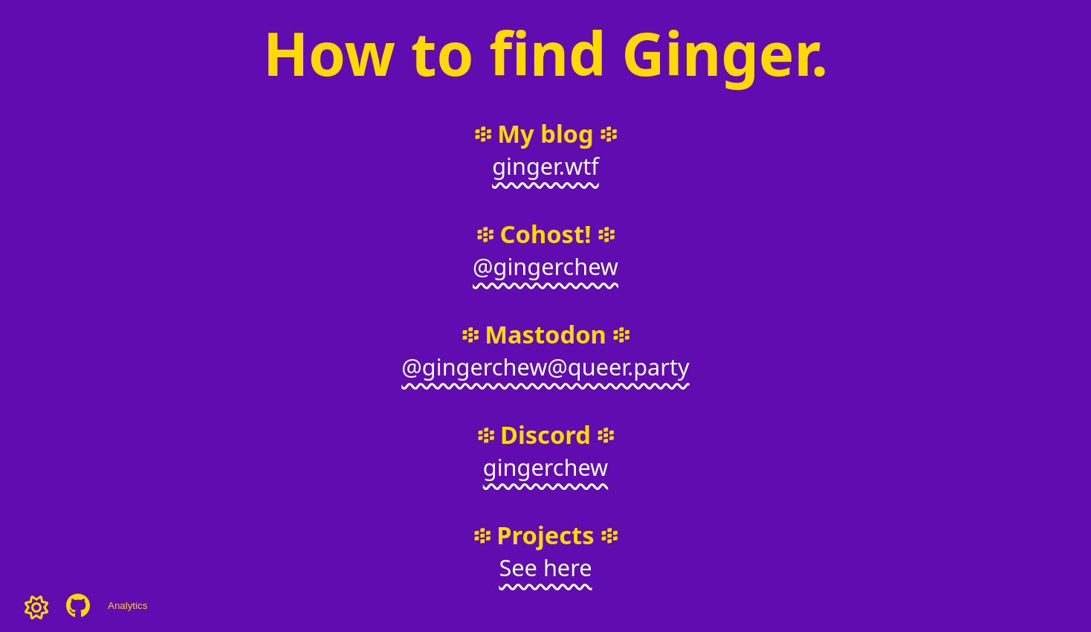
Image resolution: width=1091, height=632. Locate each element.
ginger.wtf (545, 165)
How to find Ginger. (545, 52)
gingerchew (545, 467)
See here (545, 567)
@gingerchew (545, 266)
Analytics (127, 605)
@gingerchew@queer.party (545, 366)
